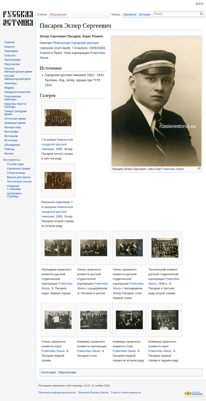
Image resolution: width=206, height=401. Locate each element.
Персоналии (67, 372)
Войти (199, 3)
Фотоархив (11, 136)
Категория (48, 372)
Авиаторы (10, 83)
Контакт (9, 153)
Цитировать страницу (14, 195)
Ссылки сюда (15, 164)
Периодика (11, 51)
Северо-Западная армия (15, 113)
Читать (115, 14)
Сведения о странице (14, 187)
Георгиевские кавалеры (12, 98)
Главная (9, 42)
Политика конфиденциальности (57, 392)
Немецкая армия (14, 122)
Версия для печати (18, 177)
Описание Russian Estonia (93, 392)
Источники (10, 140)
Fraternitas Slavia (173, 169)
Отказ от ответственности (126, 392)
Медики (9, 87)
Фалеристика (12, 127)
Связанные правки (18, 168)
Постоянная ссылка (19, 181)
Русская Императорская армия (18, 70)
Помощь (9, 149)
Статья (42, 14)
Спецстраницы (16, 172)
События (9, 55)
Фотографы (11, 131)
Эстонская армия (15, 118)
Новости (9, 46)
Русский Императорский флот (17, 77)
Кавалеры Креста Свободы (15, 105)
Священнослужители (17, 92)
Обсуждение (58, 14)
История (144, 14)
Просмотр (129, 14)
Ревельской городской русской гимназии (57, 144)
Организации (12, 59)
